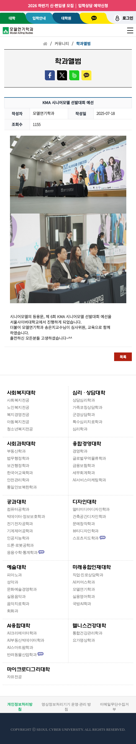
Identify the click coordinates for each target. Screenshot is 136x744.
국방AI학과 (82, 604)
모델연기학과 (84, 589)
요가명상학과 (84, 640)
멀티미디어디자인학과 (91, 509)
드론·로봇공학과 (20, 545)
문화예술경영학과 (22, 589)
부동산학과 (16, 451)
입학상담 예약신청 (93, 5)
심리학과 (80, 429)
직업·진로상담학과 (88, 575)
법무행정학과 (18, 458)
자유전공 (14, 677)
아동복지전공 (18, 422)
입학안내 (39, 18)
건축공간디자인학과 (89, 516)
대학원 (66, 18)
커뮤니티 (62, 43)
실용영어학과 (84, 596)
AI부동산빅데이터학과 (25, 640)
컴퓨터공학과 (18, 509)
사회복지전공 (18, 400)
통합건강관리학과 (87, 633)
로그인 (123, 18)
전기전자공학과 (20, 524)
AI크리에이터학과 (22, 633)
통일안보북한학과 (22, 487)
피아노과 (14, 575)
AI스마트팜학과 (20, 647)
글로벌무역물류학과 (89, 458)
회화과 (12, 611)
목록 (123, 356)
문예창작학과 (84, 524)
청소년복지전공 (20, 429)
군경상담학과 (84, 415)
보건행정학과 (18, 466)
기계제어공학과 (20, 531)
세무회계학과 (84, 473)
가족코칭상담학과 (87, 407)
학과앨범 (83, 43)
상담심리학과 (84, 400)
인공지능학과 (18, 538)
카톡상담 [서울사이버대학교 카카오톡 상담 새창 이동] (94, 18)
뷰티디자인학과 (86, 531)
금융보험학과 (84, 466)
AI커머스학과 (84, 582)
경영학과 (80, 451)
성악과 (12, 582)
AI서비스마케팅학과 (89, 480)
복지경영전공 (18, 415)
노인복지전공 (18, 407)
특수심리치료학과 (87, 422)
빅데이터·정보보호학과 (26, 516)
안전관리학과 (18, 480)
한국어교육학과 (20, 473)
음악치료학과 (18, 604)
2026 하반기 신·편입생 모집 (51, 5)
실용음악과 (16, 596)
